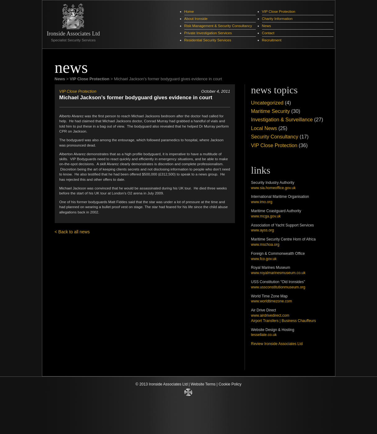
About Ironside (196, 18)
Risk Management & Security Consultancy (218, 26)
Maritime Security (270, 111)
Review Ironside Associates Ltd (277, 344)
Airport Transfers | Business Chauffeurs (283, 321)
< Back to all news (72, 231)
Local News (264, 128)
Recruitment (272, 40)
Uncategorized (267, 102)
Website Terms (203, 384)
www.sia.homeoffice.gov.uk (273, 188)
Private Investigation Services (208, 33)
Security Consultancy (274, 136)
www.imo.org (262, 202)
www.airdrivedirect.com (270, 315)
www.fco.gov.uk (264, 259)
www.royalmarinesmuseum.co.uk (278, 273)
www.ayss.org (262, 230)
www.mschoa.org (265, 244)
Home (189, 11)
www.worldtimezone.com (271, 301)
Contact (268, 33)
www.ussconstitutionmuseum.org (278, 287)
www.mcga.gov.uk (266, 216)
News (266, 26)
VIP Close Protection (279, 11)
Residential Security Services (207, 40)
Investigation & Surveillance (282, 119)
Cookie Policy (229, 384)
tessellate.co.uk (264, 335)
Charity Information (277, 18)
